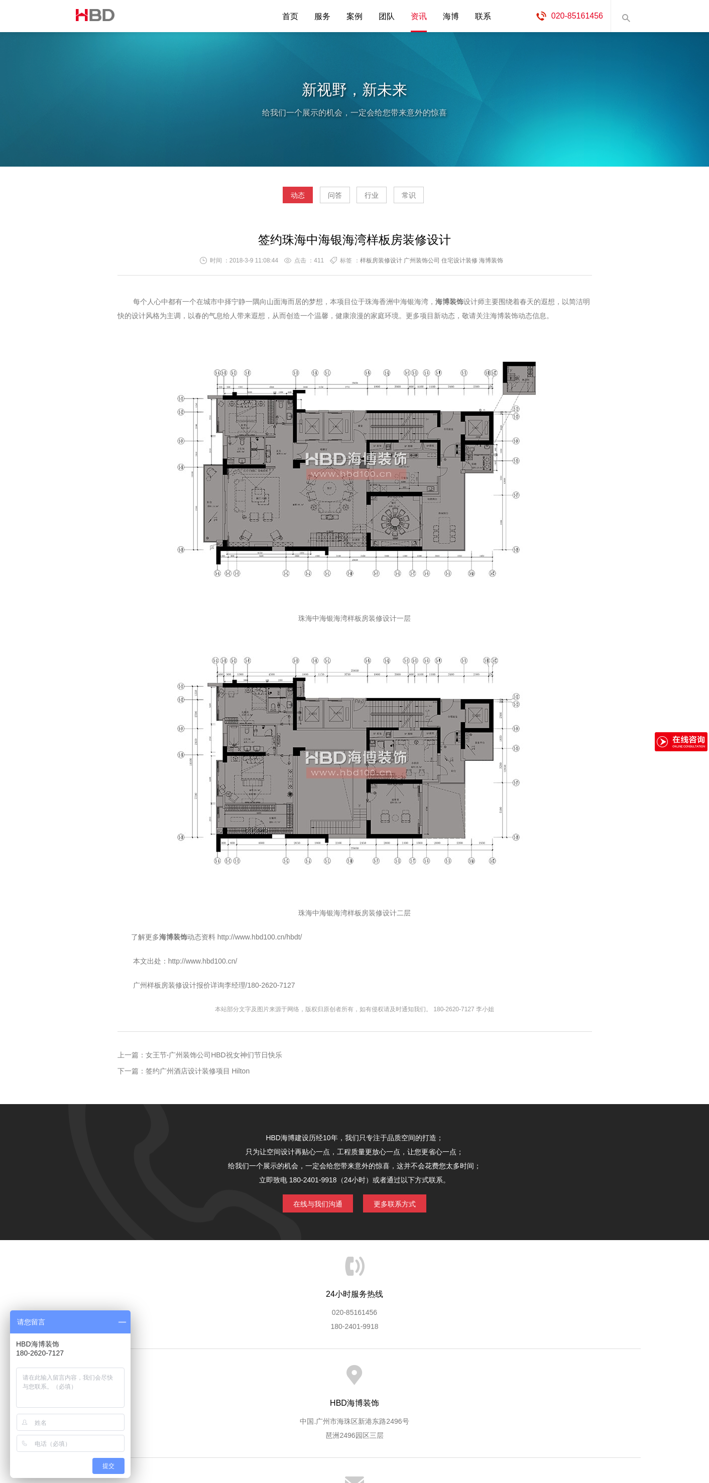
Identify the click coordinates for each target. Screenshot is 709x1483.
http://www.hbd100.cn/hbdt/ (259, 941)
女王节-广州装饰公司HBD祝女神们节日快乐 (214, 1059)
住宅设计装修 (459, 264)
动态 (269, 199)
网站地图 (560, 1380)
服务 (322, 16)
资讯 (419, 16)
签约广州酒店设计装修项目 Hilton (198, 1075)
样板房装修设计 (381, 264)
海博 (451, 16)
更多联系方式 (402, 1205)
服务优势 (271, 1380)
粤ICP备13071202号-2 (354, 1445)
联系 (483, 16)
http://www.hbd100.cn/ (203, 965)
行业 (381, 199)
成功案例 (395, 1380)
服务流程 (312, 1380)
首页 (290, 16)
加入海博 (478, 1380)
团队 (387, 16)
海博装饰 (90, 16)
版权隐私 (436, 1380)
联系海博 (519, 1380)
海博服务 (229, 1380)
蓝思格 (445, 1431)
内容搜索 (626, 16)
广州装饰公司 (422, 264)
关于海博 (188, 1380)
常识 (437, 199)
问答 (325, 199)
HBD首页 (146, 1380)
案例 (354, 16)
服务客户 (353, 1380)
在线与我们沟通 (310, 1205)
